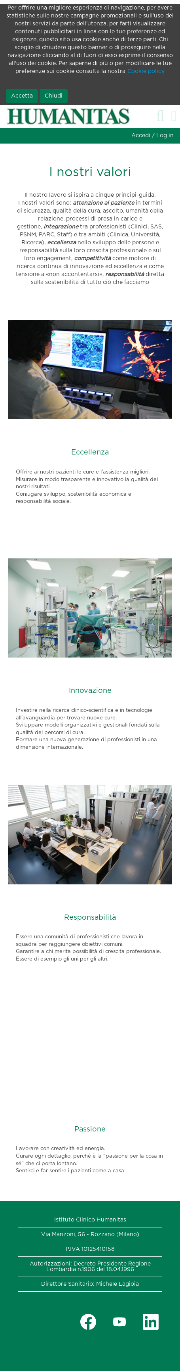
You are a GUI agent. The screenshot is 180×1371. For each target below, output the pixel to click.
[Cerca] (160, 116)
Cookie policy (146, 71)
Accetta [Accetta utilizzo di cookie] (22, 96)
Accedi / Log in (152, 135)
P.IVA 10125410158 (90, 1249)
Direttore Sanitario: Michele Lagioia (90, 1284)
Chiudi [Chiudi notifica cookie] (54, 96)
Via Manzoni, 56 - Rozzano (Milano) (90, 1234)
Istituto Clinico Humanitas (90, 1220)
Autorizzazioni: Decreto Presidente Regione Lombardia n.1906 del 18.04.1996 (90, 1266)
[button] (174, 116)
